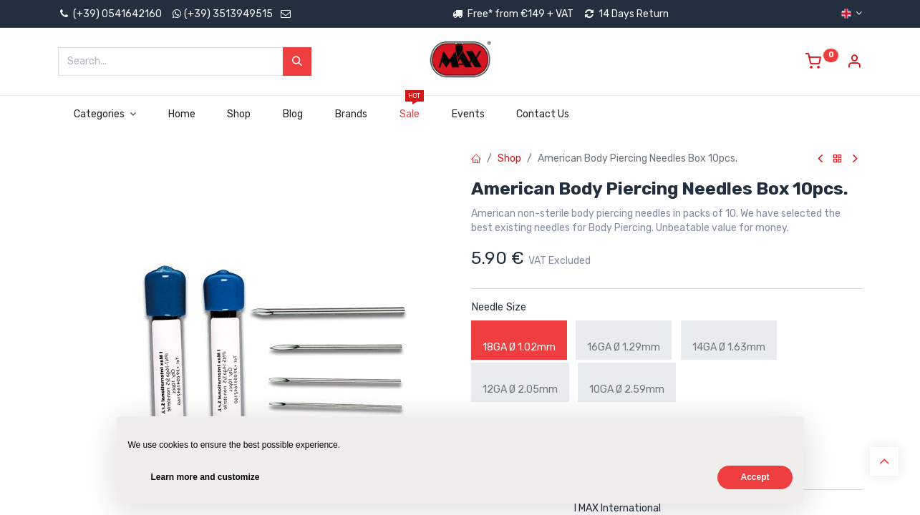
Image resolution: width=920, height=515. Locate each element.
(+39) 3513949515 (228, 14)
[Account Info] (854, 63)
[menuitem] (181, 114)
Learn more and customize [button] (205, 477)
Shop (509, 158)
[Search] (297, 61)
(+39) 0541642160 (110, 14)
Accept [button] (754, 477)
